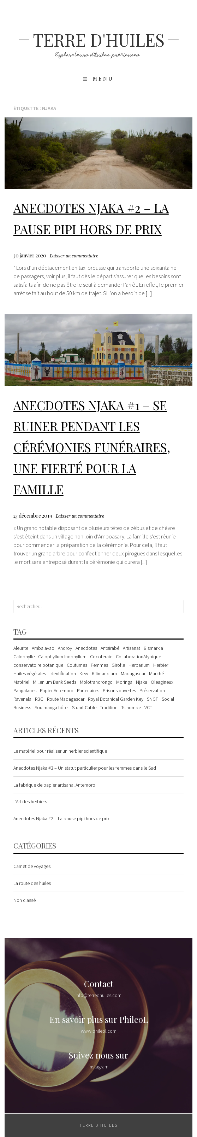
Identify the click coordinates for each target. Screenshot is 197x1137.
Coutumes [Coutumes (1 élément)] (77, 665)
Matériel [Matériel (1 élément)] (21, 682)
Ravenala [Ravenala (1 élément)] (22, 699)
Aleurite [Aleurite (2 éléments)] (20, 648)
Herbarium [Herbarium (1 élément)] (139, 665)
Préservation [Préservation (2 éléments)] (152, 690)
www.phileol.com (99, 1031)
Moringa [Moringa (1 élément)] (124, 682)
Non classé (24, 900)
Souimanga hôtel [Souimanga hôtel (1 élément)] (51, 707)
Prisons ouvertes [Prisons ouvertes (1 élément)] (119, 690)
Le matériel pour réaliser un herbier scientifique (60, 751)
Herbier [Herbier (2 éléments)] (160, 665)
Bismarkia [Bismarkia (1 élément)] (153, 648)
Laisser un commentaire (74, 255)
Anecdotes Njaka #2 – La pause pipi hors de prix (61, 818)
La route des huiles (32, 883)
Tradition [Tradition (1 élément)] (109, 707)
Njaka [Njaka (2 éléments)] (141, 682)
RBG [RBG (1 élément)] (39, 699)
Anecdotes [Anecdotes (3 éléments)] (86, 648)
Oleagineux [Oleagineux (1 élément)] (162, 682)
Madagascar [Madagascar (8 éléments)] (133, 673)
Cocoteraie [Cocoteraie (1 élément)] (101, 656)
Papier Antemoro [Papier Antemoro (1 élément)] (56, 690)
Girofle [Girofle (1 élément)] (118, 665)
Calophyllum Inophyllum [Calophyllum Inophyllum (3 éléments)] (62, 656)
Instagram (98, 1066)
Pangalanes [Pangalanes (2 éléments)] (24, 690)
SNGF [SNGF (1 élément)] (152, 699)
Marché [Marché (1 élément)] (156, 673)
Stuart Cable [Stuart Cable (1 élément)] (84, 707)
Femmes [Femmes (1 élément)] (99, 665)
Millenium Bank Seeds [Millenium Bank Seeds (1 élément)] (54, 682)
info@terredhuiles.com (98, 995)
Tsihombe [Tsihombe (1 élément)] (131, 707)
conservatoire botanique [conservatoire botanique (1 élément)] (38, 665)
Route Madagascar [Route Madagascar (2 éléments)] (65, 699)
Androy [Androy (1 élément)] (65, 648)
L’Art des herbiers (30, 801)
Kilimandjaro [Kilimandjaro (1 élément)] (104, 673)
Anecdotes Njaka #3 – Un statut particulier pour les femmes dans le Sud (84, 768)
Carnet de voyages (31, 866)
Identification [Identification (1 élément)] (62, 673)
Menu (103, 78)
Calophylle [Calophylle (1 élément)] (24, 656)
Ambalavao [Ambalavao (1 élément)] (43, 648)
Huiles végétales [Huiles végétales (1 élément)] (29, 673)
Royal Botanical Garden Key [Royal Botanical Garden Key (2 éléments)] (115, 699)
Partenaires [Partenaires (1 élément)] (88, 690)
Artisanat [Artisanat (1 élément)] (131, 648)
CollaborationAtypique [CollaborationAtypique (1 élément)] (138, 656)
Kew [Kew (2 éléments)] (83, 673)
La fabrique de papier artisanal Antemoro (54, 785)
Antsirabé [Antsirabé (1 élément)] (110, 648)
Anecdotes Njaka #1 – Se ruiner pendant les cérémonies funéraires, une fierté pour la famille (91, 447)
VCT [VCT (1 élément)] (148, 707)
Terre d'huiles (99, 39)
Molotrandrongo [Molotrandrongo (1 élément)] (96, 682)
